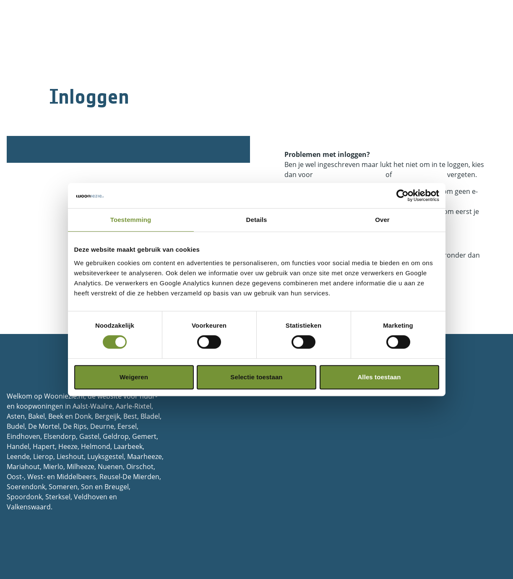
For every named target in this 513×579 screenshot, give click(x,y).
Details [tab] (256, 219)
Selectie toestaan (256, 377)
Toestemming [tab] (130, 219)
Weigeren (134, 377)
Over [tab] (382, 219)
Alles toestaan (379, 377)
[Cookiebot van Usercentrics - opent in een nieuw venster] (402, 195)
